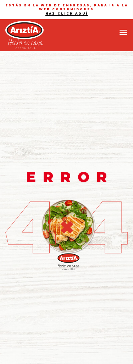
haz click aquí (66, 13)
